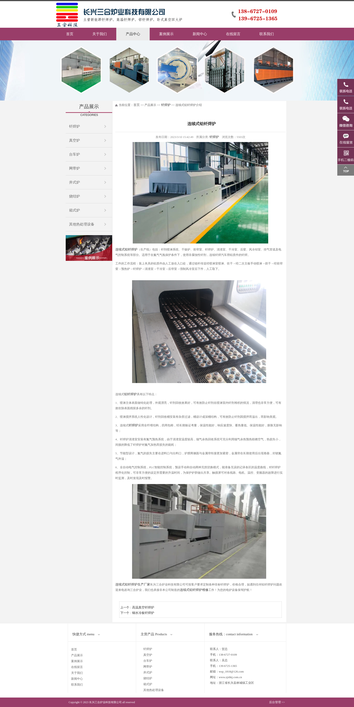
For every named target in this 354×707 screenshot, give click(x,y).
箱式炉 (74, 210)
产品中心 (133, 34)
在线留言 (233, 34)
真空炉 (74, 140)
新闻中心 (200, 34)
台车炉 (74, 154)
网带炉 (74, 168)
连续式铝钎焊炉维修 (194, 590)
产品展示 (77, 655)
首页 (69, 34)
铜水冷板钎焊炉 (143, 613)
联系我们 (266, 34)
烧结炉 (74, 196)
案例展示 (166, 34)
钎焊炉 (74, 126)
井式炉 (74, 182)
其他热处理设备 (81, 224)
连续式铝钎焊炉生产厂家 (132, 584)
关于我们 (99, 34)
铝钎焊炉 (130, 394)
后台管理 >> (277, 702)
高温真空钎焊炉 (143, 607)
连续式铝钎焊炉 (126, 249)
